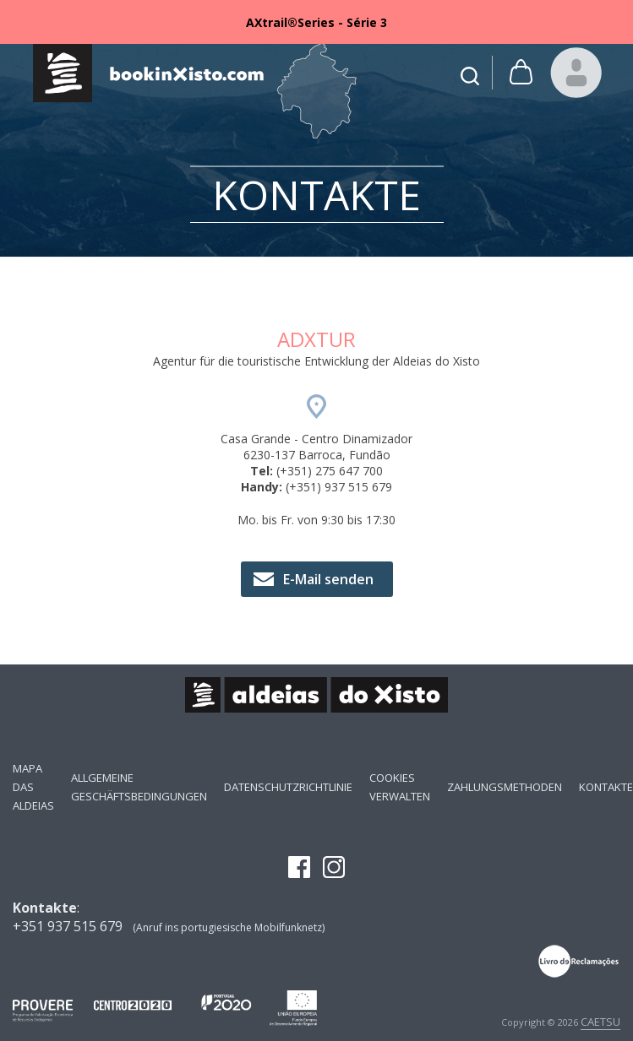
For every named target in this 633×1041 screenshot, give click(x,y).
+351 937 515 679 (68, 926)
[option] (316, 22)
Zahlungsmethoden (504, 786)
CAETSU (600, 1021)
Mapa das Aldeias (33, 787)
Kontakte (606, 786)
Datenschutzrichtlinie (288, 786)
